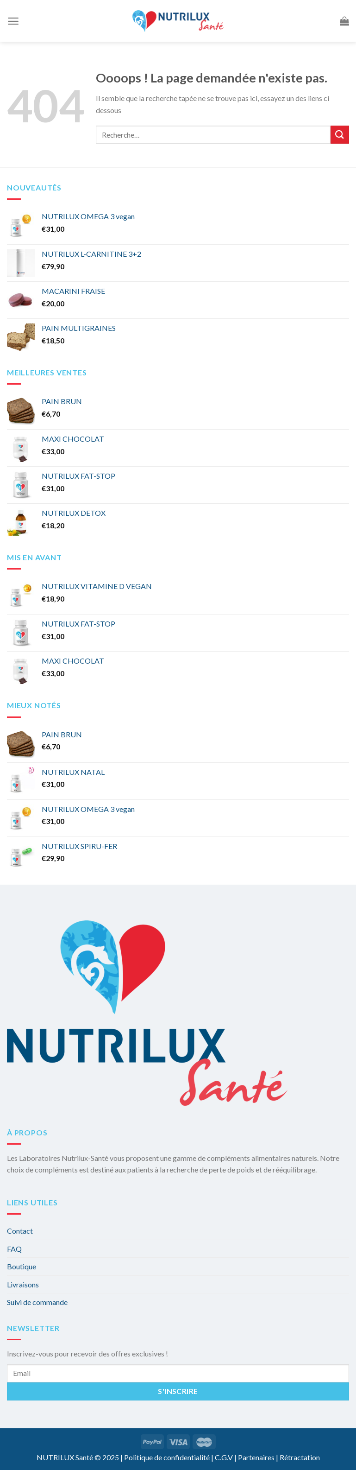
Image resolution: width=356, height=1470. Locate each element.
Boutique (21, 1266)
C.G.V (224, 1457)
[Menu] (13, 21)
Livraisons (23, 1284)
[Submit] (340, 135)
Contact (20, 1230)
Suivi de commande (37, 1302)
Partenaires (256, 1457)
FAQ (14, 1248)
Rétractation (300, 1457)
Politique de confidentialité (167, 1457)
